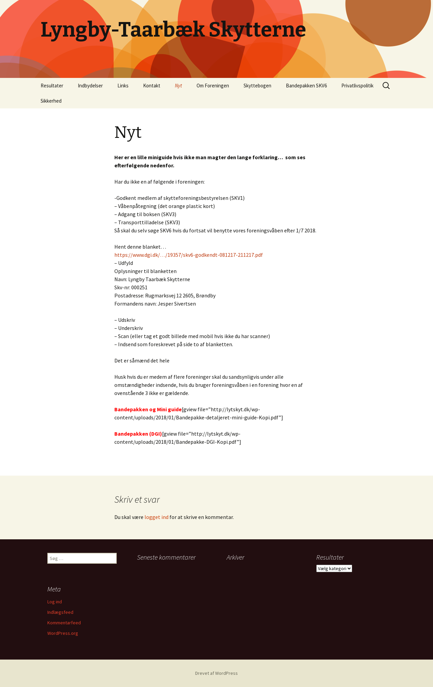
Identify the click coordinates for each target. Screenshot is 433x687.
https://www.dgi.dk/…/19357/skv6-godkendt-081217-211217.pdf (188, 254)
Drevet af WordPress (216, 673)
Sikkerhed (51, 101)
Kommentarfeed (64, 623)
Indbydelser (90, 85)
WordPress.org (62, 633)
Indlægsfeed (60, 612)
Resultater (52, 85)
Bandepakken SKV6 (306, 85)
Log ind (54, 602)
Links (123, 85)
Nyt (178, 85)
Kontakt (151, 85)
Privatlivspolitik (357, 85)
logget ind (156, 517)
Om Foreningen (213, 85)
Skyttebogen (257, 85)
